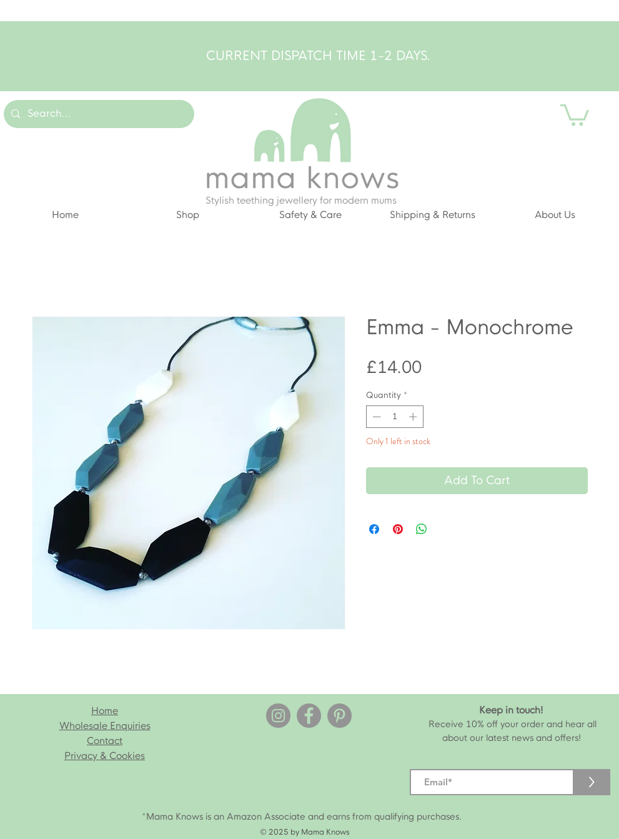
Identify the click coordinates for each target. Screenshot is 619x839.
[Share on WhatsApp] (421, 529)
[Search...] (97, 114)
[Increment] (414, 416)
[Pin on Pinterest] (397, 529)
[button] (574, 114)
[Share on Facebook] (374, 529)
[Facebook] (309, 715)
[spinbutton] (394, 416)
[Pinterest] (339, 715)
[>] (591, 782)
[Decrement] (375, 416)
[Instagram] (278, 715)
